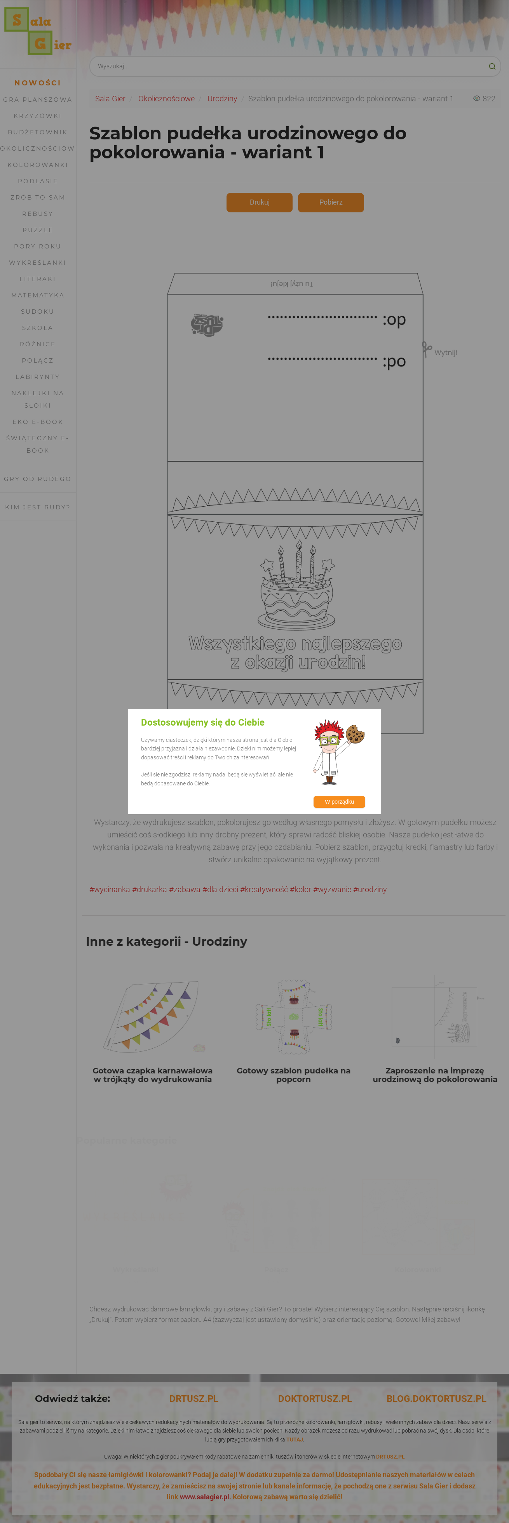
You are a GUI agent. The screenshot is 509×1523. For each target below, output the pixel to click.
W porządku (339, 802)
